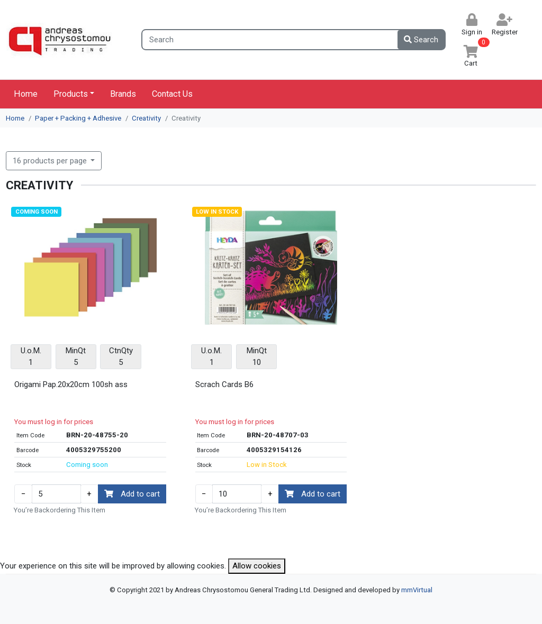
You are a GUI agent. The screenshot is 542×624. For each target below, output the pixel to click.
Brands (123, 94)
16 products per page (51, 161)
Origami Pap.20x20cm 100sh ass (71, 384)
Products (70, 94)
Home (26, 94)
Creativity (146, 118)
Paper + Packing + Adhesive (78, 118)
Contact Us (172, 94)
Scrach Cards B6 (224, 384)
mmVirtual (416, 590)
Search (421, 39)
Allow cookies (256, 566)
